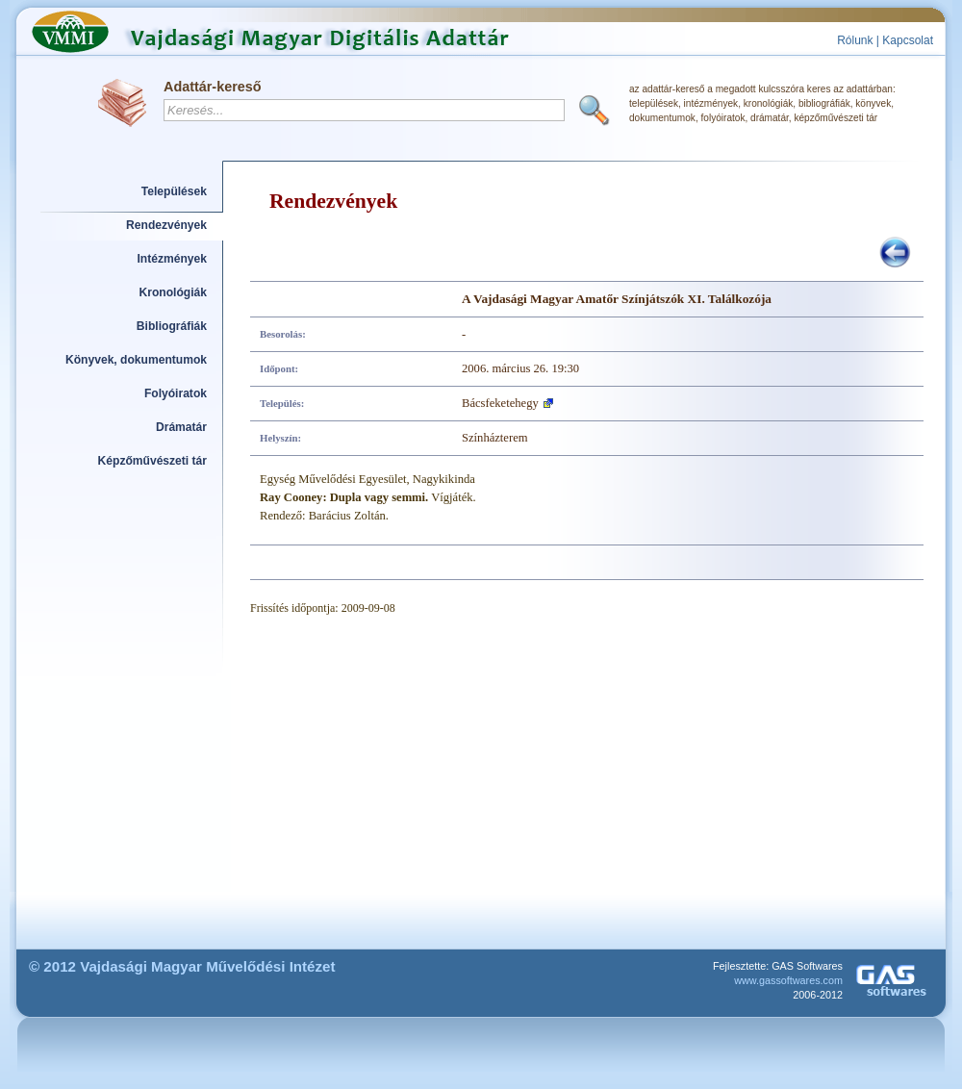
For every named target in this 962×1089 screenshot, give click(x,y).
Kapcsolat (907, 40)
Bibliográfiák (172, 326)
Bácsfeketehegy (500, 403)
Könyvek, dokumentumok (136, 360)
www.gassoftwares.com (788, 980)
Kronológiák (173, 292)
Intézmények (173, 259)
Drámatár (181, 427)
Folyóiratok (175, 393)
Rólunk (855, 40)
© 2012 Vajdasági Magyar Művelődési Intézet (182, 966)
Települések (174, 191)
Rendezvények (166, 225)
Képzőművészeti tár (152, 461)
